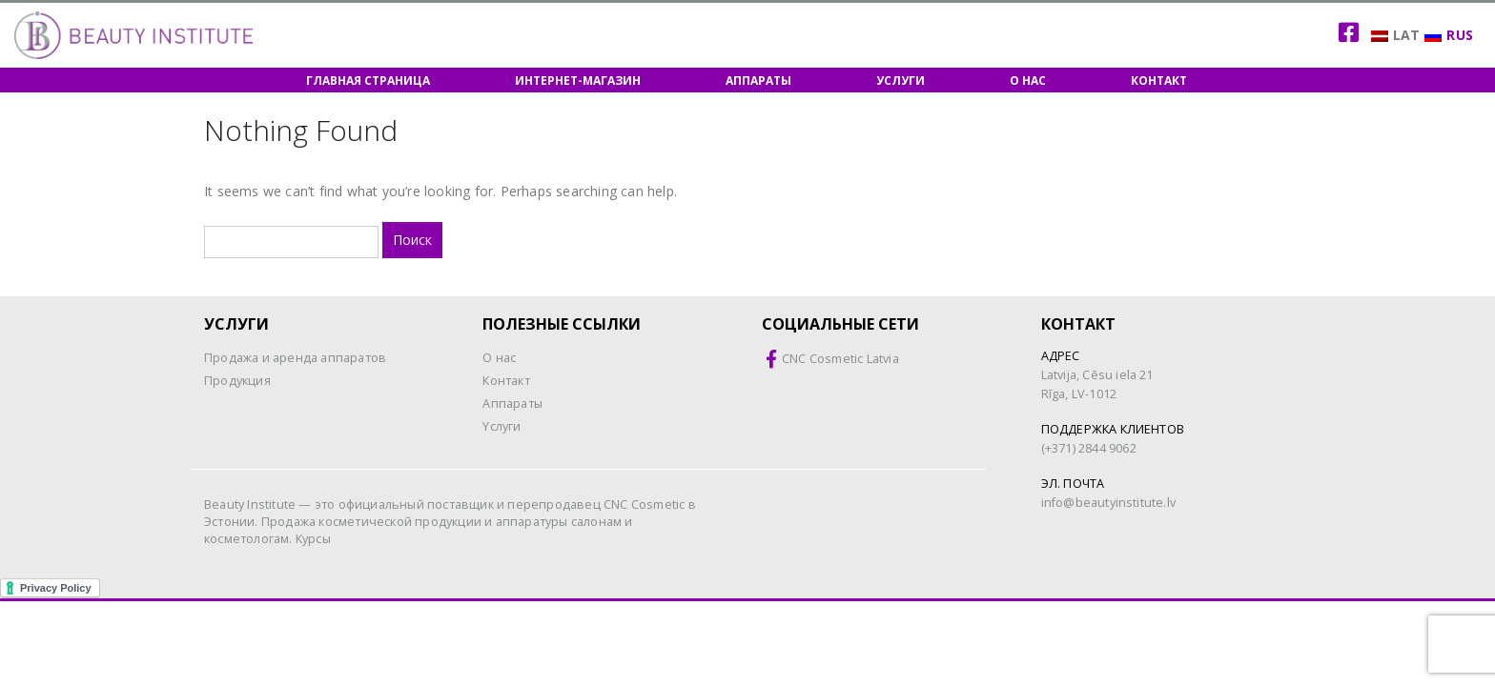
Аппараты (758, 80)
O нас (499, 358)
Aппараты (512, 403)
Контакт (1159, 80)
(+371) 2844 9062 (1089, 448)
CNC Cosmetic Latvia (840, 359)
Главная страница (368, 80)
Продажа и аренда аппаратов (295, 358)
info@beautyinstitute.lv (1109, 502)
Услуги (900, 80)
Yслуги (501, 426)
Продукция (237, 381)
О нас (1028, 80)
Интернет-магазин (578, 80)
